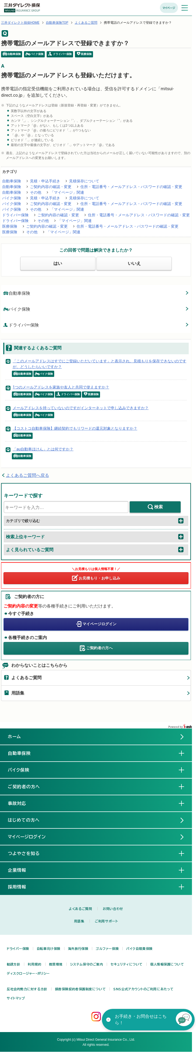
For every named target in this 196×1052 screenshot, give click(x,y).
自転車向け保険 (48, 948)
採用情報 (21, 886)
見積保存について (84, 181)
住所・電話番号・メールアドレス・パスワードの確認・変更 (131, 187)
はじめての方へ (24, 820)
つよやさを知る (28, 853)
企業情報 (21, 869)
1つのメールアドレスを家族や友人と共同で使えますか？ (61, 387)
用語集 (17, 693)
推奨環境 (56, 964)
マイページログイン (99, 624)
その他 (35, 192)
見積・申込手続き (45, 181)
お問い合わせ (113, 908)
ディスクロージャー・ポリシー (28, 973)
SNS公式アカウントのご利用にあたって (143, 989)
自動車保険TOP (57, 23)
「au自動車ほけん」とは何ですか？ (43, 449)
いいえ (134, 263)
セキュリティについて (127, 964)
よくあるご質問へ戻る (27, 475)
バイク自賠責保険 (139, 948)
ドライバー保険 (15, 215)
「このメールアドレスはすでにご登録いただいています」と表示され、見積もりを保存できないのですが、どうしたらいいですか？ (99, 364)
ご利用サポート (106, 921)
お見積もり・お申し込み (99, 578)
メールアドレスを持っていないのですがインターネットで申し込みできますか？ (81, 408)
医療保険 (9, 226)
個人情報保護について (167, 964)
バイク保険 (11, 198)
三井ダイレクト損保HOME (20, 23)
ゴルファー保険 (107, 948)
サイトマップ (16, 998)
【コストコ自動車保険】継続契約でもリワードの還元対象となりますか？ (75, 428)
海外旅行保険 (78, 948)
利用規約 (34, 964)
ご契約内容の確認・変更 (50, 187)
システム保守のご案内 (86, 964)
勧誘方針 (13, 964)
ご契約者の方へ (99, 648)
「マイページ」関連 (67, 192)
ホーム (14, 736)
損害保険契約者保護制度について (80, 989)
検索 (158, 506)
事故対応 (21, 803)
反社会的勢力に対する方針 (27, 989)
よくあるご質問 (86, 23)
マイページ (169, 7)
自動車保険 (11, 181)
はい (57, 263)
